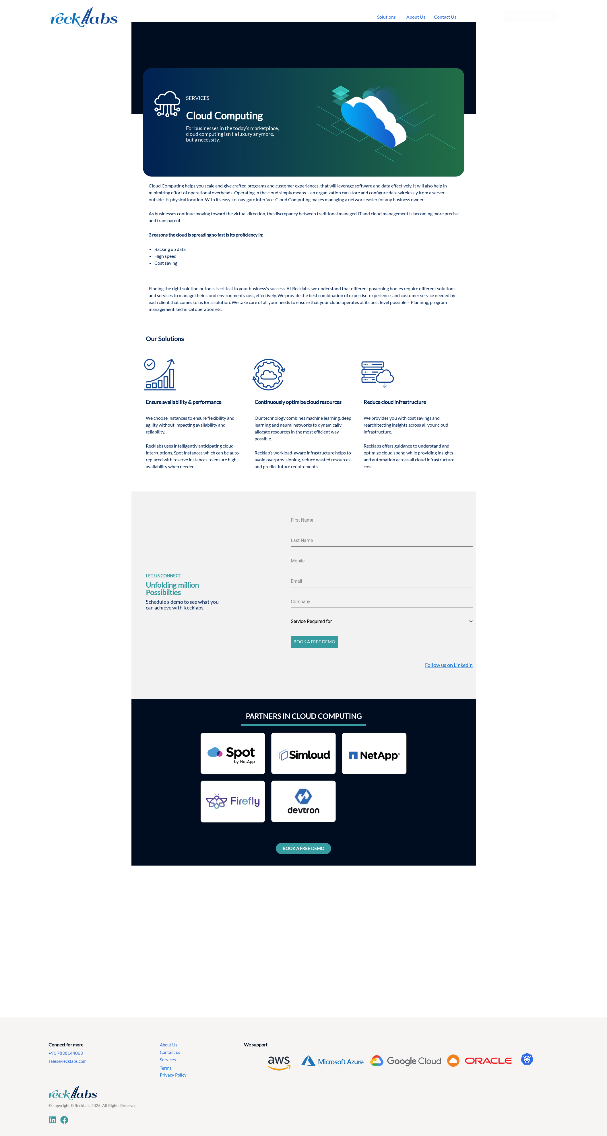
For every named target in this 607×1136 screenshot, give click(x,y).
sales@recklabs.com (67, 1058)
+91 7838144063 (66, 1050)
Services (168, 1057)
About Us (168, 1042)
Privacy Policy (173, 1072)
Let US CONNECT (163, 574)
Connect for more (66, 1042)
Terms (165, 1065)
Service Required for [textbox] (311, 621)
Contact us (170, 1050)
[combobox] (382, 621)
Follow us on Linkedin (449, 662)
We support (255, 1042)
